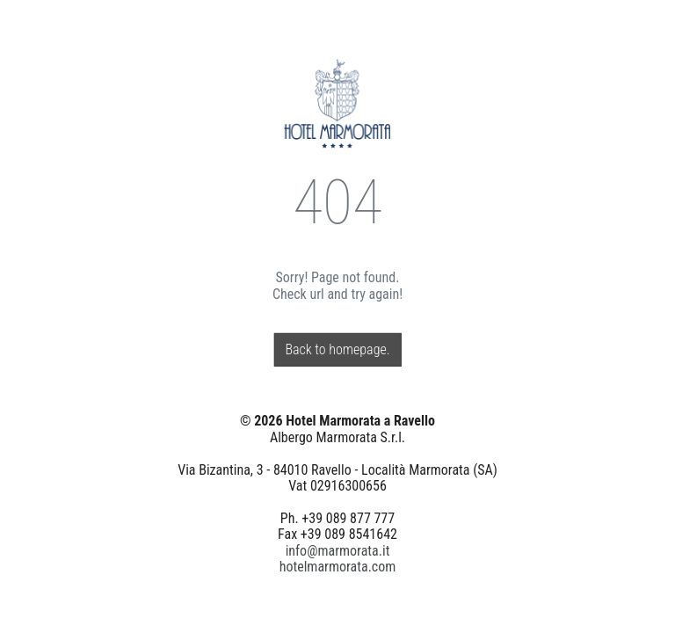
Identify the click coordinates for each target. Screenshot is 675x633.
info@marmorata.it (338, 550)
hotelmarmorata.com (337, 566)
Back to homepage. (337, 349)
